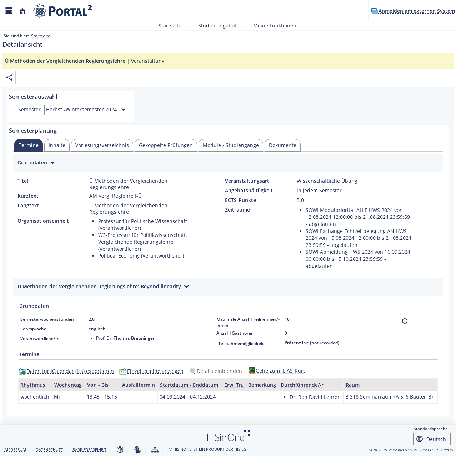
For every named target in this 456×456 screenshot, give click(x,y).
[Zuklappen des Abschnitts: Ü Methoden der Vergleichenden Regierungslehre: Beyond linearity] (228, 287)
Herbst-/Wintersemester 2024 (81, 109)
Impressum (15, 449)
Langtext (28, 205)
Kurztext (28, 196)
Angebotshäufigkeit (249, 190)
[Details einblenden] (217, 371)
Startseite (170, 25)
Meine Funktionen (270, 25)
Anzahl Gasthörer (234, 333)
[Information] (404, 320)
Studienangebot (213, 25)
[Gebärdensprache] (137, 450)
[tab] (28, 145)
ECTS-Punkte (240, 200)
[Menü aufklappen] (9, 11)
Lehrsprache (33, 329)
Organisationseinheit (43, 221)
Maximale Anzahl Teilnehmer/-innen (248, 322)
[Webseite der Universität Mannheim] (62, 10)
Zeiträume (237, 210)
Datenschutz (49, 449)
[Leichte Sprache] (120, 450)
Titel (22, 181)
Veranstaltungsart (247, 181)
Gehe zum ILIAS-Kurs (281, 370)
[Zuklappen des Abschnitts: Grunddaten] (228, 163)
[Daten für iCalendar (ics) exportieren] (68, 371)
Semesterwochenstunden (47, 319)
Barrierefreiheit (89, 449)
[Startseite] (22, 10)
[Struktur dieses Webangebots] (155, 450)
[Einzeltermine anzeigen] (153, 371)
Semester (29, 109)
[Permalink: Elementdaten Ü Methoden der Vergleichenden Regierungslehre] (9, 77)
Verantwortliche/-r (39, 338)
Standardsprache (431, 429)
